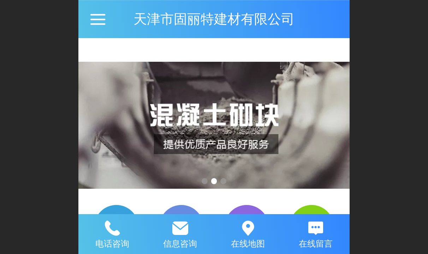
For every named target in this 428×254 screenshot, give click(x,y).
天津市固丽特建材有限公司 (214, 18)
